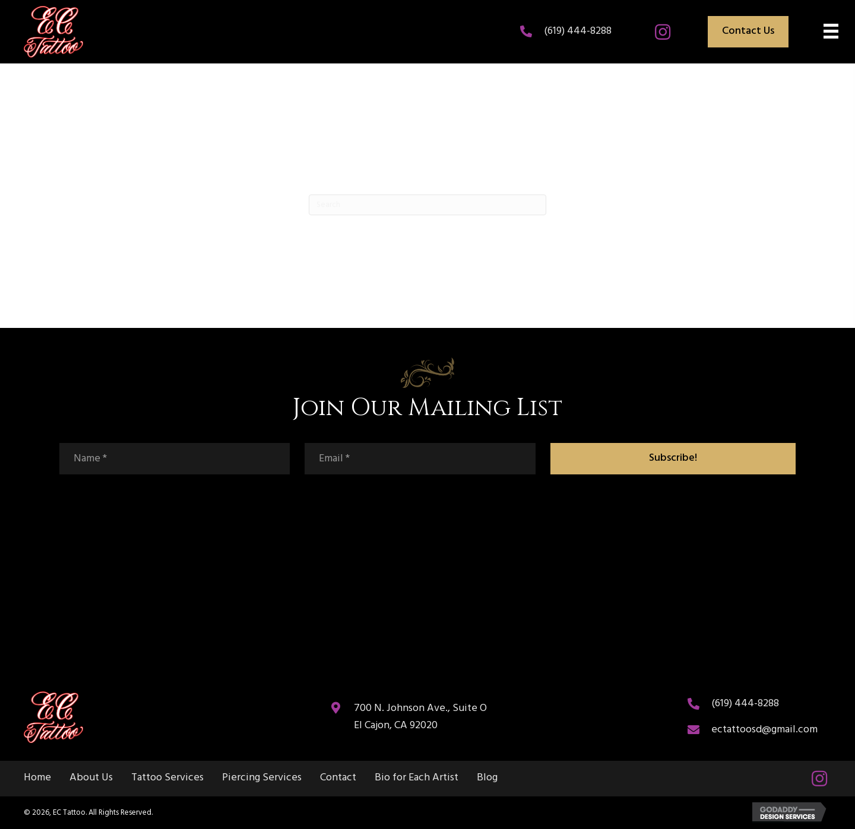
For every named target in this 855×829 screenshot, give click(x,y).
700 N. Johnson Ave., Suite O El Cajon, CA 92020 (420, 717)
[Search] (427, 205)
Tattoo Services (167, 778)
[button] (662, 32)
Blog (487, 778)
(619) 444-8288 (578, 31)
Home (37, 778)
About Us (91, 778)
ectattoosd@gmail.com (764, 729)
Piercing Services (262, 778)
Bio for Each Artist (416, 778)
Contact (338, 778)
